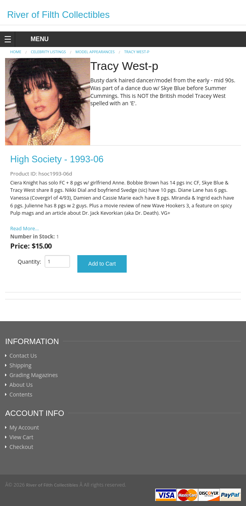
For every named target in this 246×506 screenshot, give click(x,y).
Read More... (24, 228)
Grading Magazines (33, 375)
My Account (24, 427)
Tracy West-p (136, 51)
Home (15, 51)
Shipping (20, 365)
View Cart (21, 437)
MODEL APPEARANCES (95, 51)
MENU (32, 39)
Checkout (21, 446)
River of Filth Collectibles (58, 14)
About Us (21, 384)
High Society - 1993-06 (56, 159)
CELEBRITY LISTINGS (48, 51)
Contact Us (23, 355)
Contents (20, 394)
